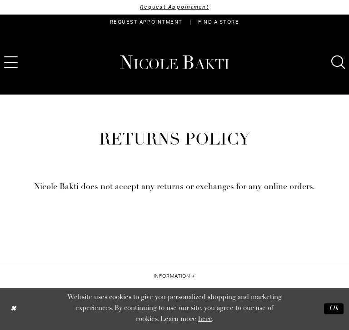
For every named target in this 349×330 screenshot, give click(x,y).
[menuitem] (146, 22)
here (205, 319)
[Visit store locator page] (218, 22)
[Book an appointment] (146, 22)
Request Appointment (174, 7)
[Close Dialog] (13, 309)
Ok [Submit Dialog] (334, 308)
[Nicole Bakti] (174, 62)
